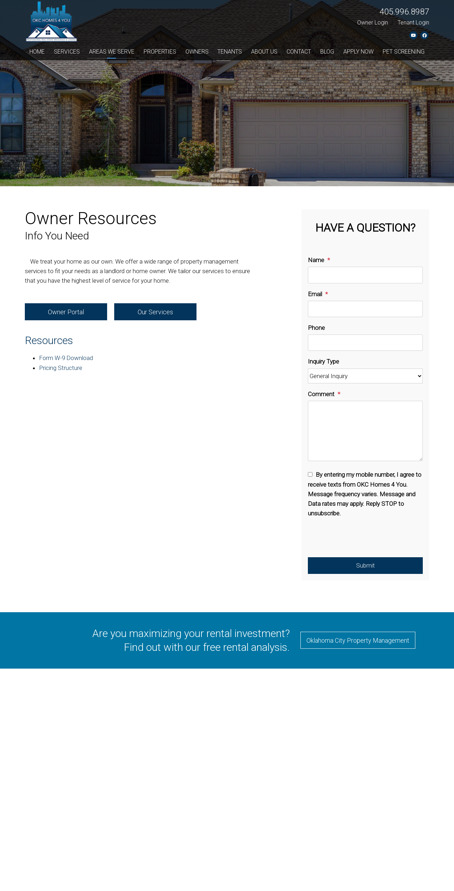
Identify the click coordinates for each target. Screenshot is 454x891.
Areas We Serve (111, 51)
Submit (365, 565)
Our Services (155, 312)
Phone (316, 327)
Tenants (229, 51)
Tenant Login (413, 22)
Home (37, 51)
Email (315, 294)
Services (67, 51)
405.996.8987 (404, 12)
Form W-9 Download (66, 357)
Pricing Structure (60, 367)
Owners (197, 51)
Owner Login (372, 22)
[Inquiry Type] (365, 376)
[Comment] (365, 431)
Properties (160, 51)
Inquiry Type (323, 361)
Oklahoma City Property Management (357, 640)
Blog (327, 51)
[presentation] (362, 540)
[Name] (365, 275)
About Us (264, 51)
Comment (321, 394)
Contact (299, 51)
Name (316, 260)
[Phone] (365, 342)
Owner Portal (66, 312)
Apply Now (358, 51)
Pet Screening (404, 51)
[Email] (365, 309)
